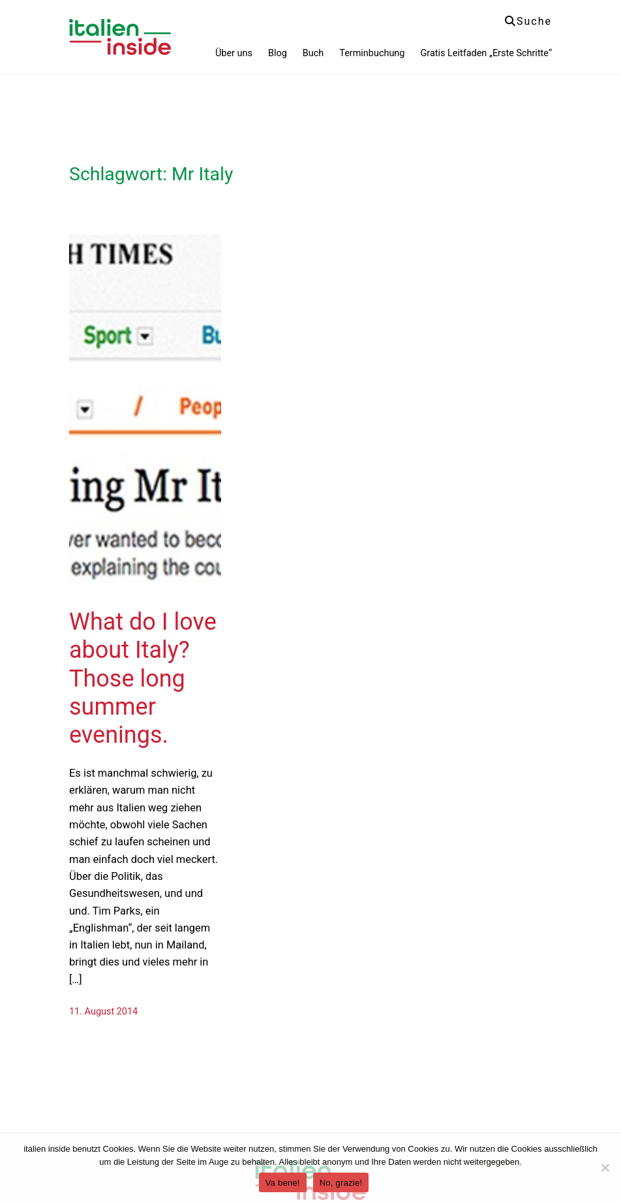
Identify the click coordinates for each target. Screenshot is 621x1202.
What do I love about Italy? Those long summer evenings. (143, 678)
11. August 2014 (103, 1011)
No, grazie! (341, 1183)
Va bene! (282, 1183)
